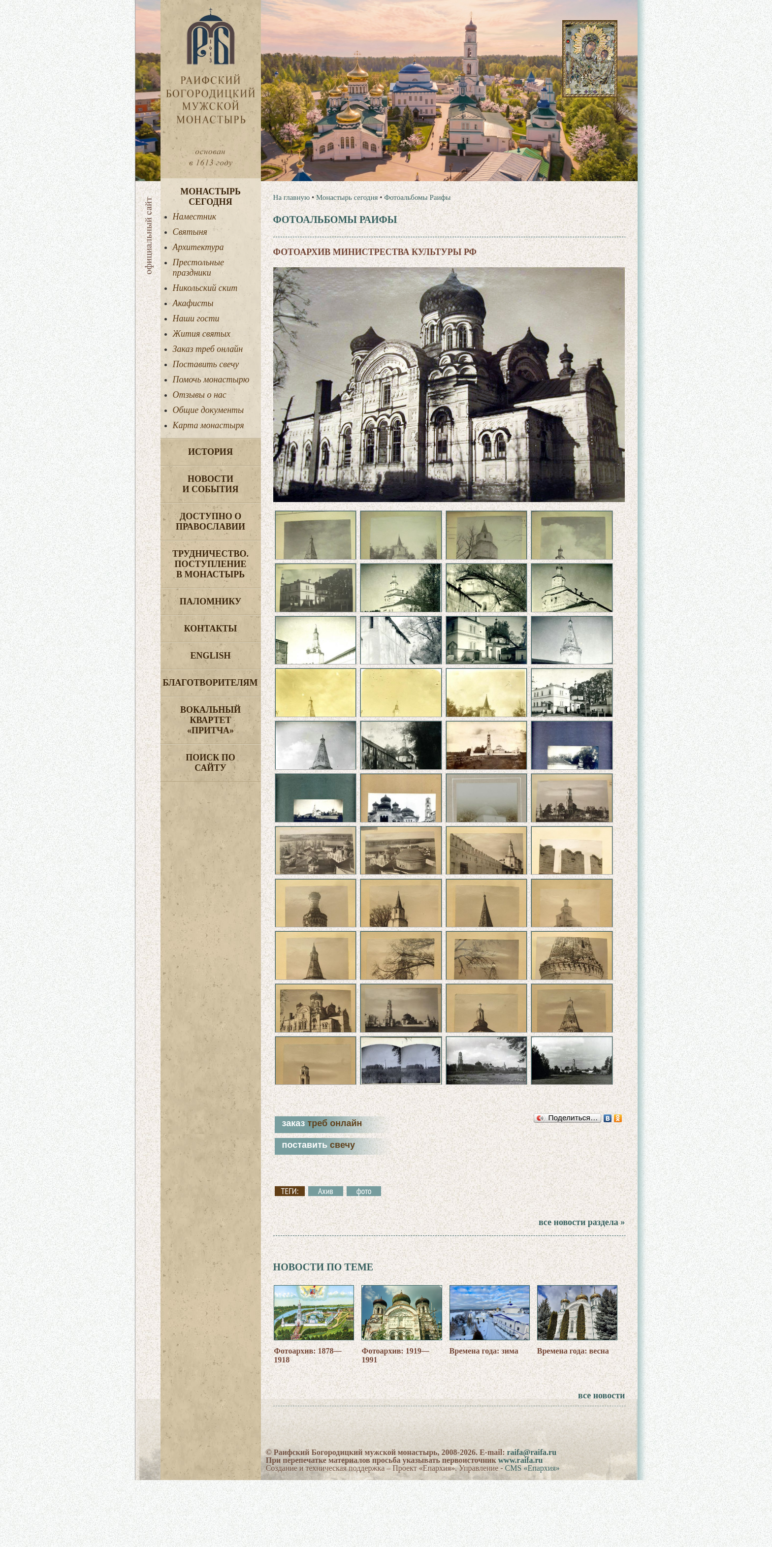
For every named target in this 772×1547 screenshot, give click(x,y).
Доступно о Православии (210, 521)
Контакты (210, 628)
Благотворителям (210, 683)
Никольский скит (205, 288)
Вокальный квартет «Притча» (210, 720)
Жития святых (201, 334)
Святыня (190, 232)
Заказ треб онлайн (208, 349)
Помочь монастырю (211, 379)
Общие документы (208, 410)
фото (364, 1258)
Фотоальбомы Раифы (417, 197)
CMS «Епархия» (532, 1535)
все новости (601, 1462)
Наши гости (196, 318)
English (210, 656)
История (210, 452)
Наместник (195, 216)
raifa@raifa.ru (531, 1519)
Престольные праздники (198, 267)
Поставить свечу (206, 364)
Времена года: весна (573, 1418)
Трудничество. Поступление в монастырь (210, 564)
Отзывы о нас (199, 395)
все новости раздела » (582, 1289)
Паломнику (210, 601)
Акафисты (193, 303)
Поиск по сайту (210, 763)
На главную (291, 197)
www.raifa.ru (520, 1527)
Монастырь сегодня (210, 197)
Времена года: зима (484, 1418)
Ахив (325, 1258)
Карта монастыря (208, 425)
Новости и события (210, 484)
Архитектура (198, 247)
